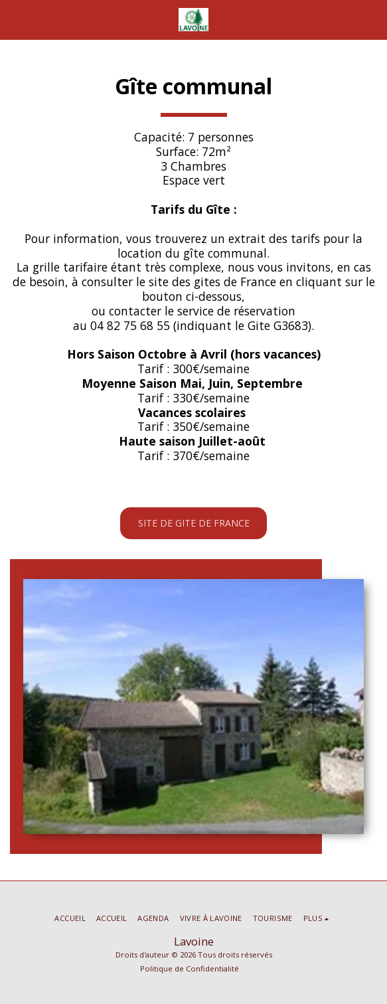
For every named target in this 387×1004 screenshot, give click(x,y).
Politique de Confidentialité (189, 968)
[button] (14, 19)
